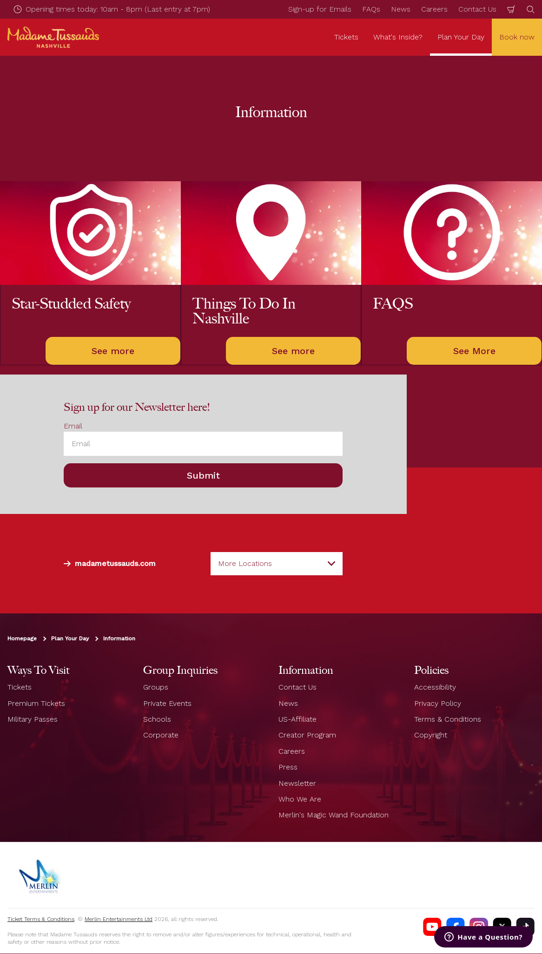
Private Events (167, 703)
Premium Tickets (36, 703)
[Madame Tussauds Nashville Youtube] (432, 927)
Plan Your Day (70, 639)
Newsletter (297, 783)
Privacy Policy (437, 703)
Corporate (160, 735)
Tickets (19, 687)
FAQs (371, 9)
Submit (203, 475)
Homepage (22, 639)
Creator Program (307, 735)
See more (113, 350)
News (400, 9)
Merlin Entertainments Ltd (118, 919)
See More (474, 350)
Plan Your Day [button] (460, 37)
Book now (517, 37)
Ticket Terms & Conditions (40, 919)
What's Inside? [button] (398, 37)
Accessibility (435, 687)
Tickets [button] (346, 37)
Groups (155, 687)
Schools (157, 719)
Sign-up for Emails (319, 9)
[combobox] (277, 563)
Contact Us (477, 9)
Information (119, 639)
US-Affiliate (297, 719)
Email (73, 425)
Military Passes (32, 719)
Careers (434, 9)
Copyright (430, 735)
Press (287, 767)
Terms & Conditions (447, 719)
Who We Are (299, 799)
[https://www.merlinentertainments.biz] (40, 875)
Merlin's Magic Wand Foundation (333, 815)
